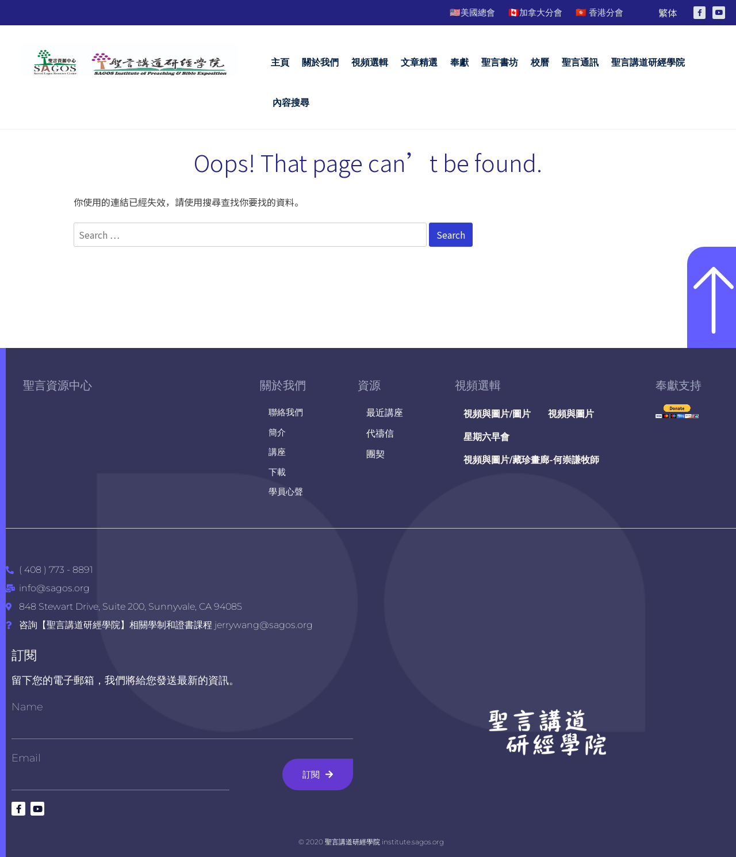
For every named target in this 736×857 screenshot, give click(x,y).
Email (26, 758)
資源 (369, 385)
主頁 (280, 62)
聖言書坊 (499, 62)
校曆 (540, 62)
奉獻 (459, 62)
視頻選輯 (369, 62)
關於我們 (320, 62)
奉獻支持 (679, 385)
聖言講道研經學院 (648, 62)
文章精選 (419, 62)
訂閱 (24, 655)
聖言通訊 (580, 62)
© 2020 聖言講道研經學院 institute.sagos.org (371, 841)
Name (27, 707)
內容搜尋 (291, 102)
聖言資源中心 (57, 385)
